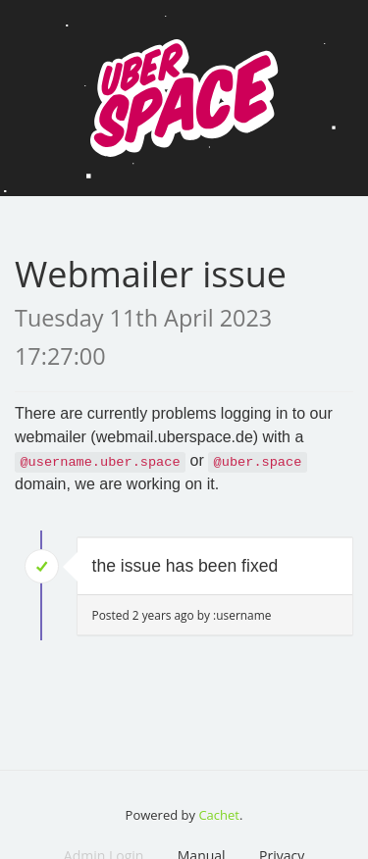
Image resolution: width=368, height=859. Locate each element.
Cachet (218, 815)
